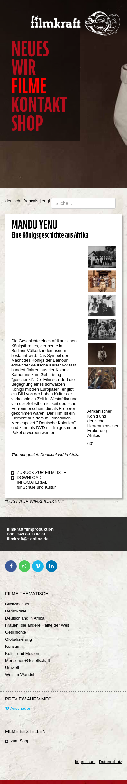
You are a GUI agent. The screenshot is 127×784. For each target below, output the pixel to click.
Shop (27, 123)
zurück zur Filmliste (41, 472)
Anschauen (18, 708)
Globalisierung (18, 639)
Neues (30, 49)
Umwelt (12, 667)
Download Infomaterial (32, 480)
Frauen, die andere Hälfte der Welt (37, 625)
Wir (23, 68)
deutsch (12, 200)
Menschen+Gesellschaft (27, 660)
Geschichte (15, 632)
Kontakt (39, 105)
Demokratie (15, 611)
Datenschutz (110, 761)
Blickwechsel (17, 604)
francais (31, 200)
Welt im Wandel (19, 674)
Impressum (85, 761)
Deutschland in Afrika (24, 618)
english (48, 200)
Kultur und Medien (22, 653)
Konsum (13, 646)
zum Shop (20, 740)
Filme (29, 86)
